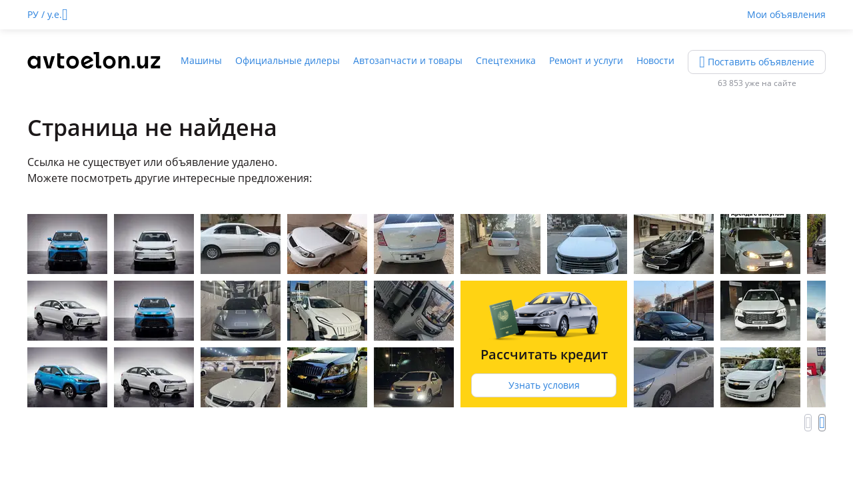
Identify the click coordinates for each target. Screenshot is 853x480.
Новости (655, 60)
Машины (201, 60)
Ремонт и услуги (586, 60)
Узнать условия (544, 385)
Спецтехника (506, 60)
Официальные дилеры (287, 60)
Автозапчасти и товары (407, 60)
